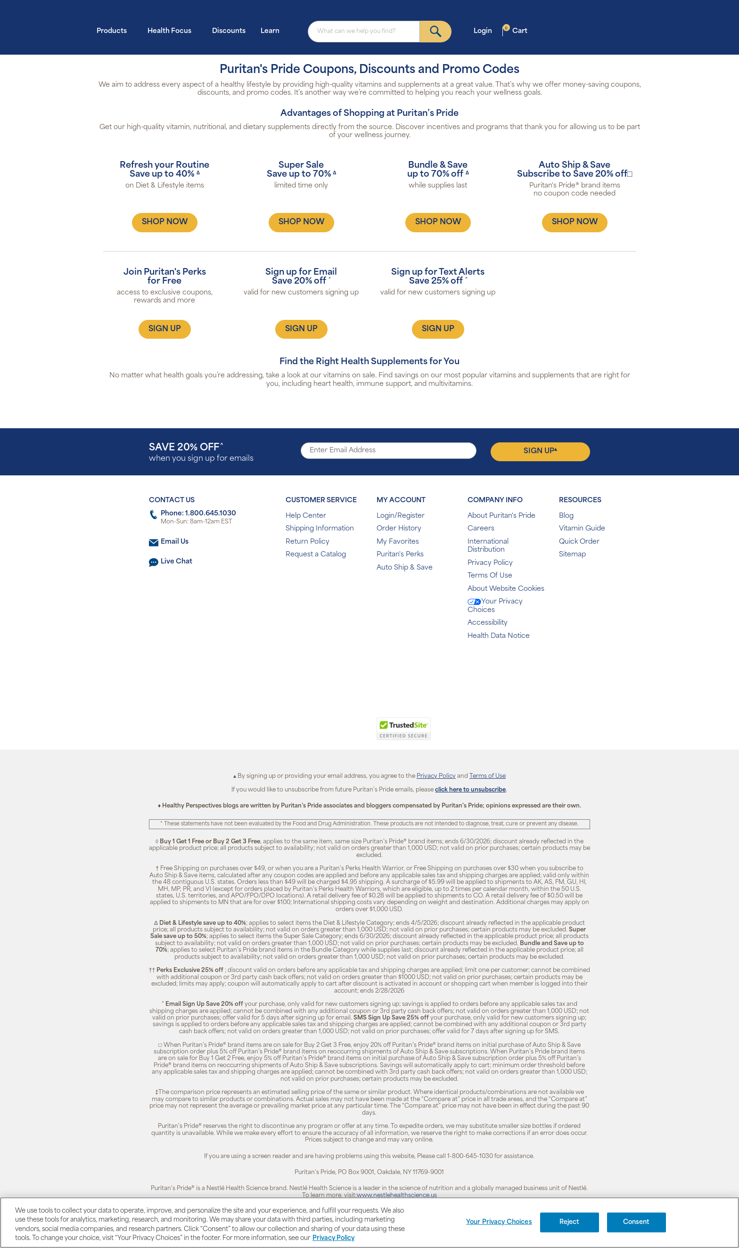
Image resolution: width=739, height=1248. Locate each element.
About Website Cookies (506, 589)
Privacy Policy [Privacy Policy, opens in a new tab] (333, 1238)
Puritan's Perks (400, 554)
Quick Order (579, 542)
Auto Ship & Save (405, 567)
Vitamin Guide (582, 528)
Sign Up (540, 451)
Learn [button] (273, 31)
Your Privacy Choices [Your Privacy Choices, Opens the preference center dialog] (499, 1222)
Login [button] (486, 31)
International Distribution (488, 546)
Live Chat (176, 561)
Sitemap (572, 554)
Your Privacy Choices (495, 606)
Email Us (175, 542)
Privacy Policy (490, 563)
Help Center (306, 516)
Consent (636, 1222)
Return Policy (307, 542)
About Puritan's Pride (501, 516)
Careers (481, 528)
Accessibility (488, 623)
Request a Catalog (316, 554)
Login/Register (401, 516)
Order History (399, 528)
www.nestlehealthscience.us (397, 1196)
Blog (566, 516)
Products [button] (114, 31)
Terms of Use (487, 776)
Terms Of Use (490, 575)
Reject (569, 1222)
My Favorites (398, 542)
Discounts (229, 31)
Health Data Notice (499, 636)
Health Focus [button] (172, 31)
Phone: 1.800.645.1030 (198, 513)
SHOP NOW (165, 222)
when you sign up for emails (201, 453)
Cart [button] (515, 31)
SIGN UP (164, 329)
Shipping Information (320, 528)
